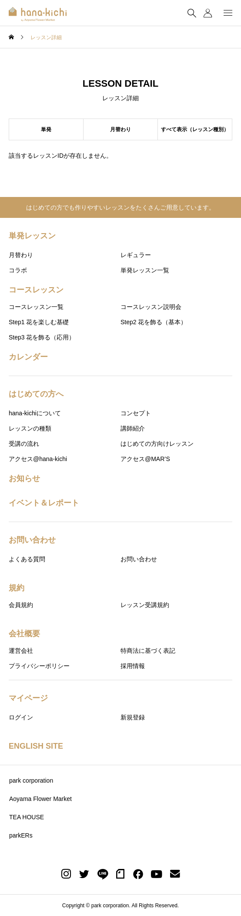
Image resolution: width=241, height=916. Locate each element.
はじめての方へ (36, 394)
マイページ (28, 698)
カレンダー (28, 357)
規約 (16, 588)
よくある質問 (27, 559)
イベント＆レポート (44, 503)
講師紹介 (132, 428)
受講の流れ (24, 443)
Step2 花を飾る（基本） (153, 322)
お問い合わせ (32, 540)
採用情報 (132, 665)
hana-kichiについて (35, 413)
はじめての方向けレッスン (157, 443)
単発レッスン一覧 (144, 270)
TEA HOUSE (26, 817)
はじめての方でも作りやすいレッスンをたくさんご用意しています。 (120, 207)
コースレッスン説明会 (150, 306)
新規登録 (132, 717)
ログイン (21, 717)
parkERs (21, 835)
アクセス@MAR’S (145, 458)
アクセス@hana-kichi (38, 458)
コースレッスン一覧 (36, 306)
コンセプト (135, 413)
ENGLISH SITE (36, 746)
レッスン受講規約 (144, 604)
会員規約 (21, 604)
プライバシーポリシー (39, 665)
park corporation (31, 780)
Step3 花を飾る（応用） (42, 337)
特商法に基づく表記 (147, 650)
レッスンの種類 (30, 428)
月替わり (21, 254)
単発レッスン (32, 235)
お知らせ (24, 478)
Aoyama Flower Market (40, 798)
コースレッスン (36, 289)
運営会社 (21, 650)
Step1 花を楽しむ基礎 (39, 322)
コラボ (18, 270)
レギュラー (135, 254)
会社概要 (24, 633)
